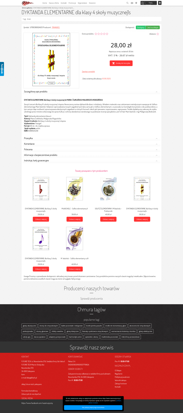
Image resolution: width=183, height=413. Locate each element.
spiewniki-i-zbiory (91, 337)
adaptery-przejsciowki (57, 337)
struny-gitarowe (42, 331)
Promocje (72, 3)
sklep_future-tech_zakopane (31, 384)
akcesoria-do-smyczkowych (139, 326)
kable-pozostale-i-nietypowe (72, 326)
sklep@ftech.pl (31, 378)
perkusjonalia (28, 331)
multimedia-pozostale (110, 337)
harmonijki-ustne (75, 337)
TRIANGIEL (56, 27)
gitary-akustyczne (29, 326)
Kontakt (64, 3)
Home (44, 3)
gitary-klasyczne (73, 331)
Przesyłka (90, 138)
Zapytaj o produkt (88, 71)
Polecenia (90, 149)
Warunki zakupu (120, 380)
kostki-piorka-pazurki (94, 326)
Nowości (92, 3)
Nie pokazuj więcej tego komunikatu (93, 407)
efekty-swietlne (57, 331)
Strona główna (27, 8)
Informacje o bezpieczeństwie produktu (90, 155)
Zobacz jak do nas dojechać (31, 394)
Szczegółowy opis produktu (90, 92)
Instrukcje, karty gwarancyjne (90, 160)
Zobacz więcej (41, 219)
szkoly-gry (26, 337)
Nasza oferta (54, 3)
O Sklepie (118, 370)
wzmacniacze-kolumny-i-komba (123, 331)
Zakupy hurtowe (121, 383)
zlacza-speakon (40, 337)
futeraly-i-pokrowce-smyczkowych (95, 331)
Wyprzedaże (82, 3)
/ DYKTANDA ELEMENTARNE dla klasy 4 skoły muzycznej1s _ (53, 8)
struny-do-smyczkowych (48, 326)
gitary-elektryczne (145, 331)
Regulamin (118, 374)
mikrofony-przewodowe (130, 337)
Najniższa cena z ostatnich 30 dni (121, 51)
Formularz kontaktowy (29, 391)
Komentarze (90, 144)
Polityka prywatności (122, 377)
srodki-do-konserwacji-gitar (115, 326)
